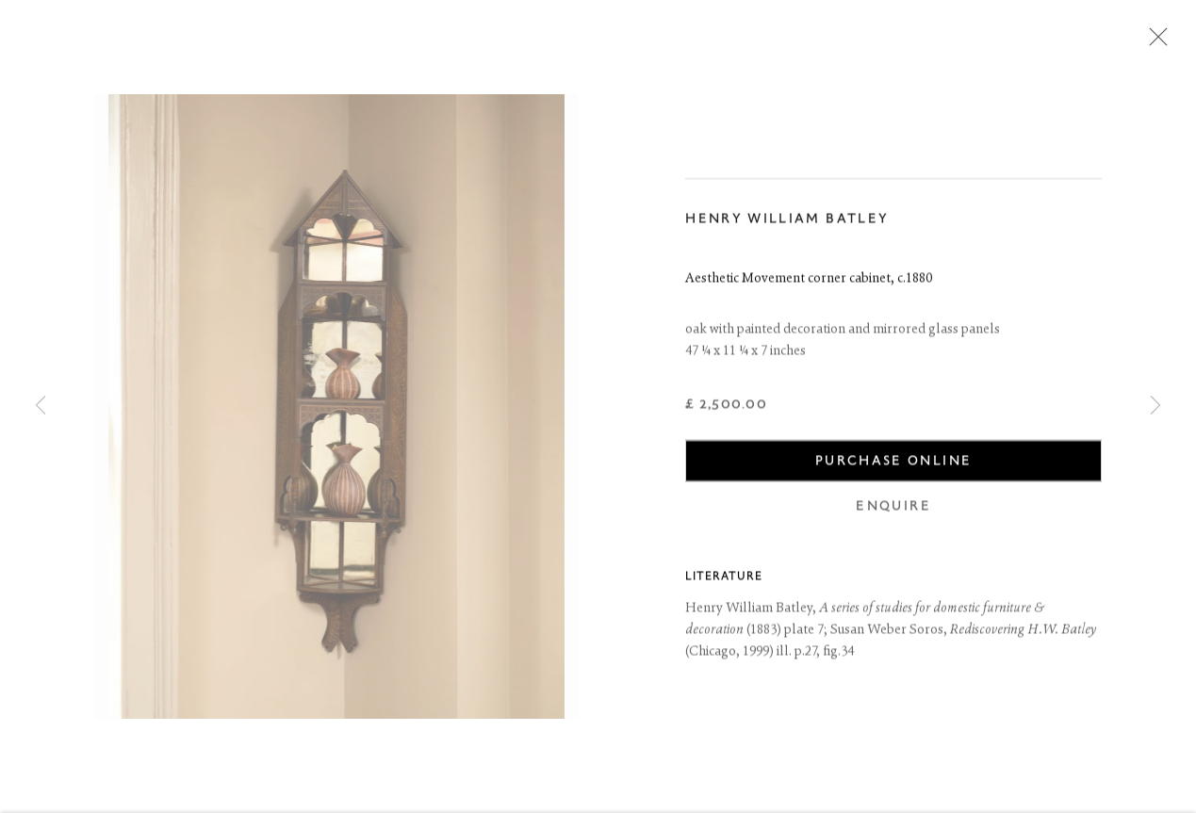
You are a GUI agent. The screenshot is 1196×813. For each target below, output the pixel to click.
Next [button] (1155, 406)
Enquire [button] (893, 508)
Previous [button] (40, 406)
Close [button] (1153, 42)
